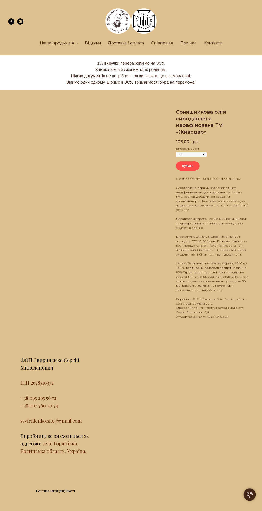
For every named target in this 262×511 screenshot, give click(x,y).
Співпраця (162, 43)
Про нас (188, 43)
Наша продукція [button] (57, 43)
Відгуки (93, 43)
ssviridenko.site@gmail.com (51, 420)
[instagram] (20, 23)
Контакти (213, 43)
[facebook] (11, 23)
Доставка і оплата (126, 43)
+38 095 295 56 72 (38, 398)
